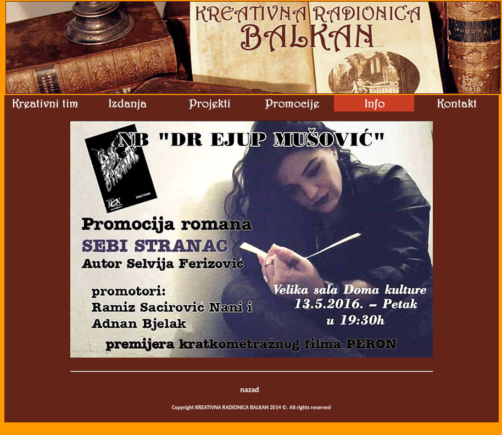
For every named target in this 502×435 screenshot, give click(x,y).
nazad (249, 389)
